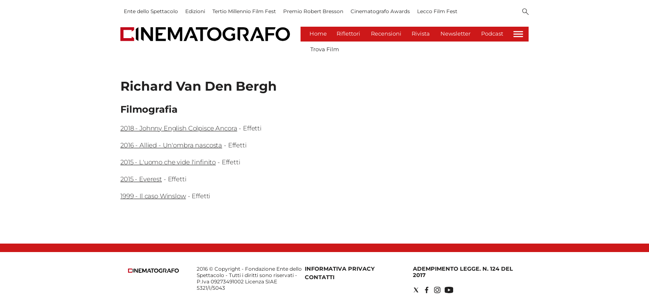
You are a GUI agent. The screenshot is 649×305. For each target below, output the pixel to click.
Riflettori (348, 33)
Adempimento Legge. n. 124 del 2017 (463, 271)
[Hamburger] (518, 34)
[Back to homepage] (153, 271)
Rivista (421, 33)
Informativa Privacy (340, 268)
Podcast (492, 33)
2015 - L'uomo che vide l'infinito (168, 162)
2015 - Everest (141, 179)
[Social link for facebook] (426, 290)
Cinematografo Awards (380, 11)
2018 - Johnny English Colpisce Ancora (178, 128)
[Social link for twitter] (416, 290)
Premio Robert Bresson (313, 11)
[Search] (525, 12)
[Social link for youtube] (449, 290)
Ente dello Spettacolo (151, 11)
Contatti (319, 277)
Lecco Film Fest (437, 11)
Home (318, 33)
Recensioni (386, 33)
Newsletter (455, 33)
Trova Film (324, 49)
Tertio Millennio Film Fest (244, 11)
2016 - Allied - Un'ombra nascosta (171, 145)
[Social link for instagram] (437, 290)
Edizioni (195, 11)
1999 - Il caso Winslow (153, 196)
